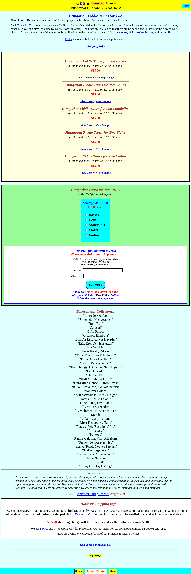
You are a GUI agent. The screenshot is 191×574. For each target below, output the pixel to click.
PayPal (44, 528)
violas (132, 32)
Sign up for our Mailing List (95, 544)
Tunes (186, 6)
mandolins (165, 32)
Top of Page (95, 555)
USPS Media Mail (81, 514)
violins (123, 32)
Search (111, 3)
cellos (140, 32)
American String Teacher (93, 494)
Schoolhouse (112, 8)
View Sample (103, 101)
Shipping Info (95, 46)
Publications (80, 8)
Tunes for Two (25, 25)
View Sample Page (103, 77)
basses (149, 32)
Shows (96, 8)
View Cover (83, 77)
